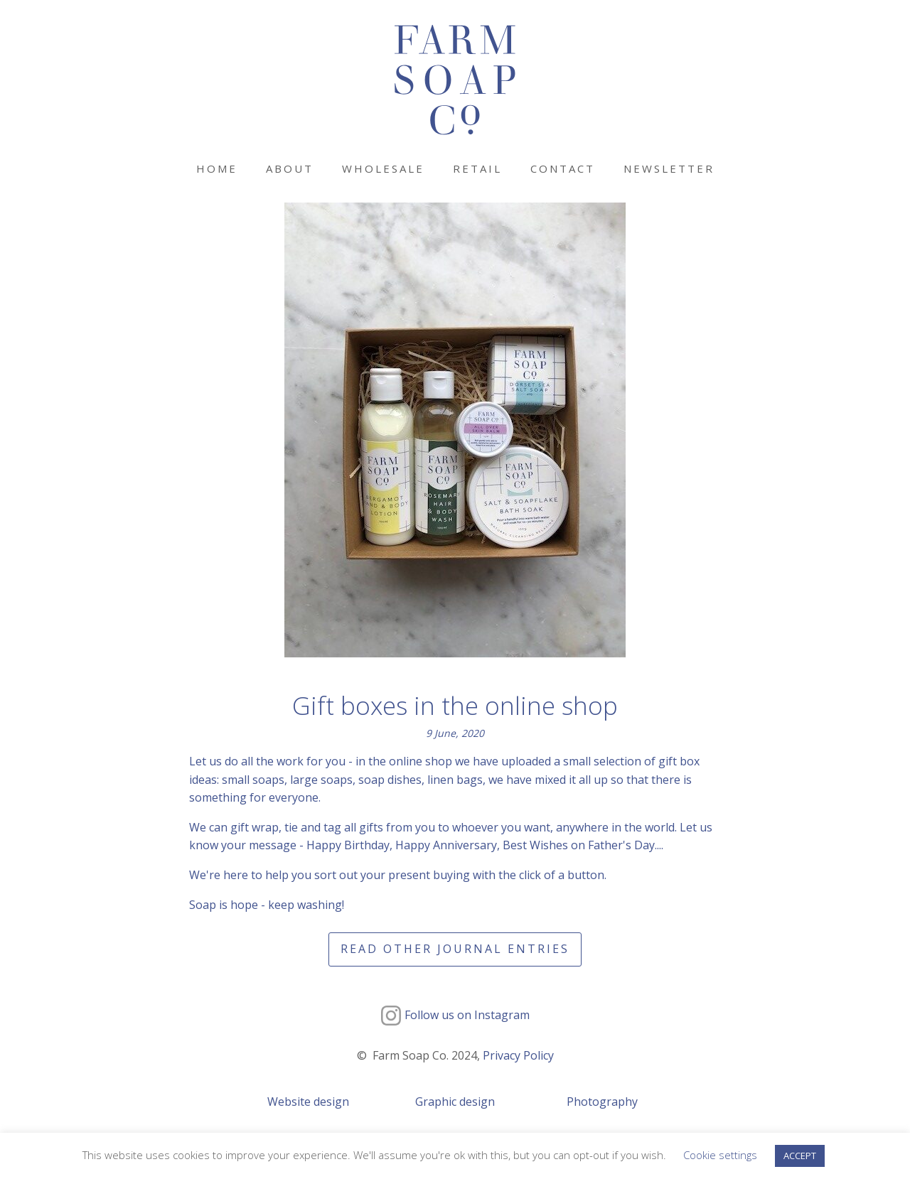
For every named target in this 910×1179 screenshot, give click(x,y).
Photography (602, 1101)
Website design (308, 1101)
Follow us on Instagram (467, 1015)
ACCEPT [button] (799, 1155)
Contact (562, 168)
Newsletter (668, 168)
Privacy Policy (518, 1055)
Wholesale (383, 168)
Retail (477, 168)
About (290, 168)
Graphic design (455, 1101)
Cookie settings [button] (720, 1155)
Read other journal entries (455, 949)
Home (216, 168)
